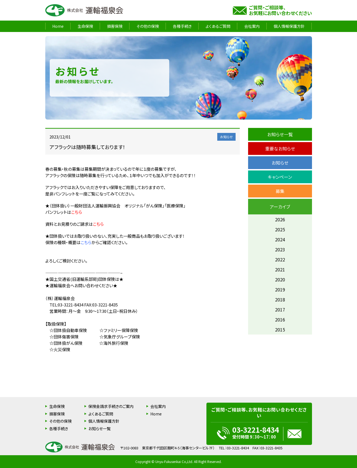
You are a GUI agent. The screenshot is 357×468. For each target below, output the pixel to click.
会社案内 (252, 26)
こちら (76, 212)
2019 (280, 289)
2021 (280, 269)
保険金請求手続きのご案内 (111, 406)
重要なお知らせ (280, 148)
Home (58, 26)
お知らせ (280, 162)
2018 (280, 299)
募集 (280, 191)
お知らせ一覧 (280, 134)
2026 (280, 219)
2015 (280, 329)
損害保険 (115, 26)
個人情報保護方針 (289, 26)
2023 (280, 249)
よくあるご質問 (218, 26)
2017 (280, 309)
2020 (280, 279)
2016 (280, 319)
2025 (280, 229)
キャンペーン (280, 177)
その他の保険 (147, 26)
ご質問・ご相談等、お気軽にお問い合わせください (280, 10)
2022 (280, 259)
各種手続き (182, 26)
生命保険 (85, 26)
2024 (280, 239)
